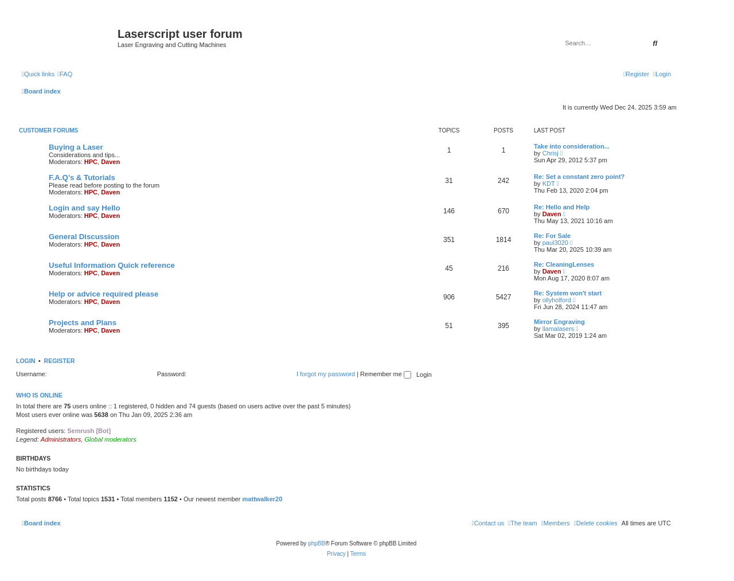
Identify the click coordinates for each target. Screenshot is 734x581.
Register (59, 360)
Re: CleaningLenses (564, 264)
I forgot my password (325, 374)
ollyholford (556, 300)
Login (25, 360)
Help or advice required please (103, 294)
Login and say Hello (84, 208)
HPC (90, 161)
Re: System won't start (568, 293)
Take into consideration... (572, 146)
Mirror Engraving (559, 321)
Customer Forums (48, 130)
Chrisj (550, 153)
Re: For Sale (552, 235)
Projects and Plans (82, 322)
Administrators (61, 439)
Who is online (39, 395)
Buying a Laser (76, 147)
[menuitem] (64, 74)
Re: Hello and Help (561, 207)
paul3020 (555, 242)
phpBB (316, 543)
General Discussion (84, 236)
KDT (548, 183)
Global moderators (110, 439)
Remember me (385, 374)
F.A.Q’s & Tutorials (82, 177)
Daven (110, 161)
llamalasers (558, 328)
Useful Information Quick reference (112, 265)
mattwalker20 (263, 499)
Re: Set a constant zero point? (579, 176)
